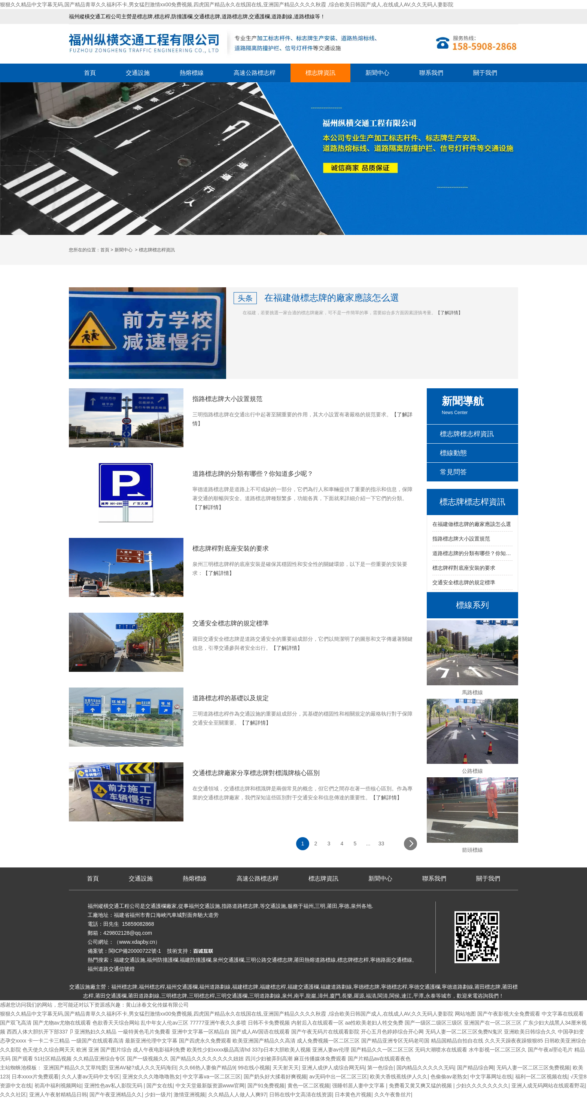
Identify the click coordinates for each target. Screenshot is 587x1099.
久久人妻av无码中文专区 (90, 1077)
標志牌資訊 (320, 73)
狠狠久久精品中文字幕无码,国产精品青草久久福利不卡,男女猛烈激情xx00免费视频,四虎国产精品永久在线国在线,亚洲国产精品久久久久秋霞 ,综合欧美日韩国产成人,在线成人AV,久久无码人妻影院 (226, 4)
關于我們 (485, 73)
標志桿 (162, 16)
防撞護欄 (181, 16)
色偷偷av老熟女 (449, 1077)
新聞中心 (377, 73)
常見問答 (453, 472)
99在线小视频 (254, 1068)
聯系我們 (431, 73)
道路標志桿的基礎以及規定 (230, 698)
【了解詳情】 (449, 312)
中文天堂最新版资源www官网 (210, 1086)
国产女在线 (159, 1086)
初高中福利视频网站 (58, 1086)
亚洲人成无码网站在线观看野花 (548, 1086)
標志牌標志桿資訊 (467, 434)
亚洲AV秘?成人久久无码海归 (142, 1068)
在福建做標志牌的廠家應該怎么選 (471, 524)
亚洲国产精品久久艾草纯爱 (74, 1068)
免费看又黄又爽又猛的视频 (421, 1086)
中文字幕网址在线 (491, 1077)
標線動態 (453, 453)
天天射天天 (286, 1068)
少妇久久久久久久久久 (482, 1086)
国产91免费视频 (266, 1086)
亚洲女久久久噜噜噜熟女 (151, 1077)
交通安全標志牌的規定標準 (463, 582)
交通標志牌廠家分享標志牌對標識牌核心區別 (256, 773)
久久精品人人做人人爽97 (237, 1095)
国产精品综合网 (475, 1068)
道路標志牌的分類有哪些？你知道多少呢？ (472, 553)
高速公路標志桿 (255, 73)
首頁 (90, 73)
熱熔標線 (192, 73)
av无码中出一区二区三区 (338, 1077)
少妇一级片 (158, 1095)
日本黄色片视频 (353, 1095)
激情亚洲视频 (189, 1095)
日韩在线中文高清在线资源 (300, 1095)
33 (381, 844)
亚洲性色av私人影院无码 (114, 1086)
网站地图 (465, 1014)
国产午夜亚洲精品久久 (115, 1095)
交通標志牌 (207, 16)
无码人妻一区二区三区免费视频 (533, 1068)
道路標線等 (307, 16)
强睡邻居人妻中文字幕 (359, 1086)
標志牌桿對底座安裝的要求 (463, 568)
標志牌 (145, 16)
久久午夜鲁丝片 (392, 1095)
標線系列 (472, 605)
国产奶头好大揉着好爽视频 (275, 1077)
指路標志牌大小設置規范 (461, 539)
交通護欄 (259, 16)
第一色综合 (380, 1068)
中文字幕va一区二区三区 (212, 1077)
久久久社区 (13, 1095)
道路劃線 (281, 16)
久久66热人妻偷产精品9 (207, 1068)
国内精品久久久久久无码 (425, 1068)
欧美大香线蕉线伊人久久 (399, 1077)
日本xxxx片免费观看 (35, 1077)
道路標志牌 (235, 16)
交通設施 (138, 73)
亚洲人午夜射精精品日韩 (58, 1095)
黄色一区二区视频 (308, 1086)
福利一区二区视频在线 (541, 1077)
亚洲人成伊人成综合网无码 (333, 1068)
